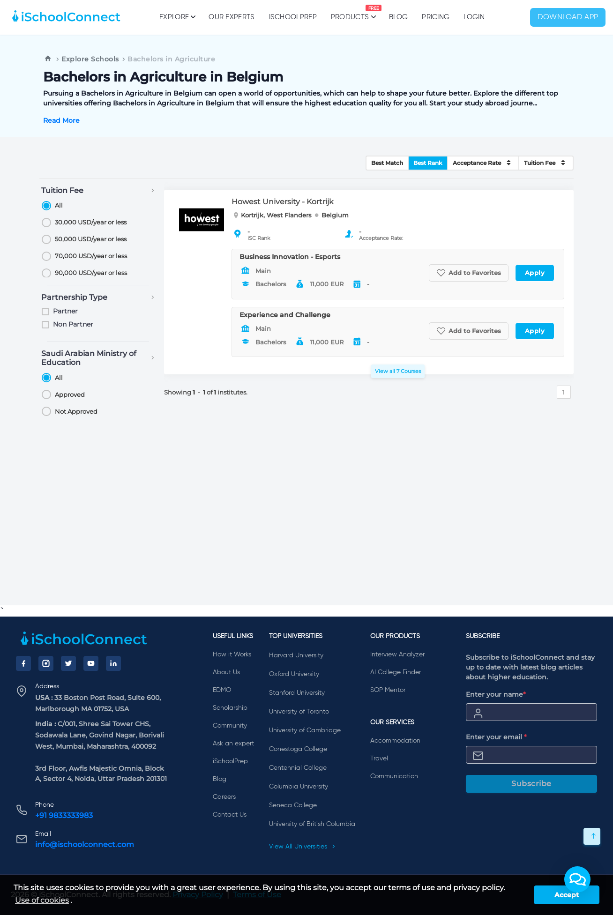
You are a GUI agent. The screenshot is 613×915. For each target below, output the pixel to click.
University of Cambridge (305, 730)
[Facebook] (23, 663)
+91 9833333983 (64, 815)
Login (474, 17)
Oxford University (294, 674)
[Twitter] (68, 663)
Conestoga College (298, 749)
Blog (398, 17)
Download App (568, 17)
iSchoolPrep (293, 17)
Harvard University (296, 655)
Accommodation (395, 740)
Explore (176, 17)
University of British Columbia (312, 824)
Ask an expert (233, 743)
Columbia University (298, 786)
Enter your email (496, 737)
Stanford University (297, 693)
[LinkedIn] (113, 663)
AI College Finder (395, 672)
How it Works (232, 654)
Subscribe (531, 783)
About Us (226, 672)
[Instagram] (45, 663)
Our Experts (231, 17)
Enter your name (496, 694)
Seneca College (293, 805)
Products (350, 13)
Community (230, 725)
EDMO (222, 690)
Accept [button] (566, 895)
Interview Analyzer (397, 654)
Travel (379, 758)
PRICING (435, 17)
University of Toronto (299, 711)
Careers (224, 797)
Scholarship (230, 708)
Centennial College (298, 768)
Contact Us (230, 814)
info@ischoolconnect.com (84, 844)
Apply (535, 272)
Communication (394, 776)
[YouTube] (90, 663)
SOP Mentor (387, 690)
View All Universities (302, 846)
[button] (577, 879)
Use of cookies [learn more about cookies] (42, 900)
